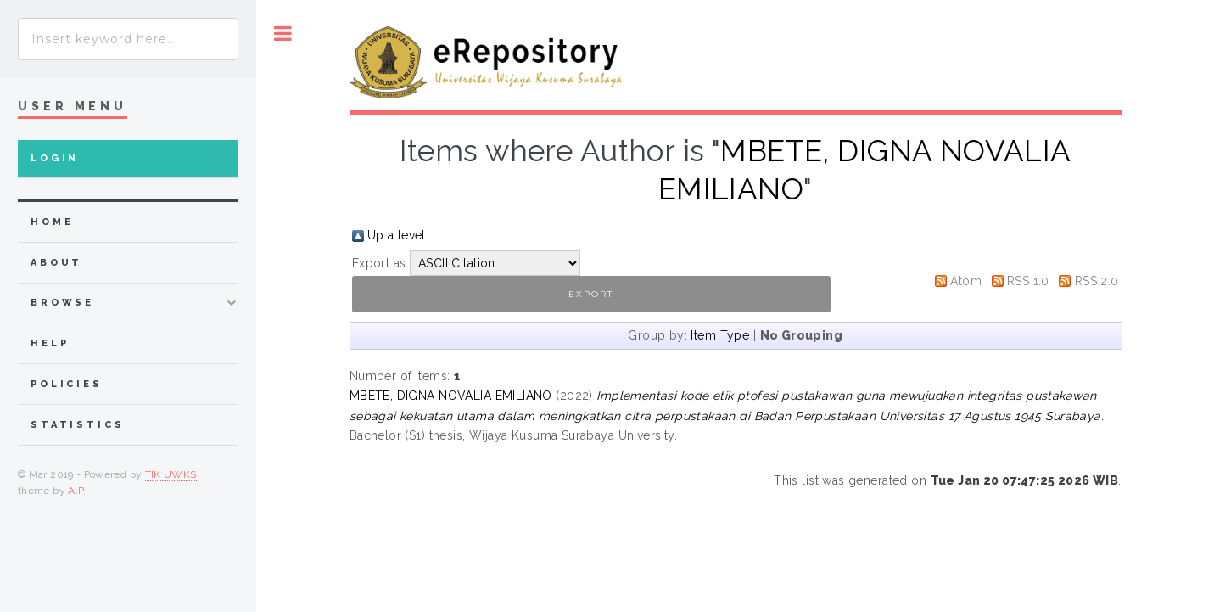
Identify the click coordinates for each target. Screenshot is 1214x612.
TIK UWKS (171, 474)
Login (55, 158)
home (52, 221)
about (56, 262)
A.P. (77, 491)
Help (50, 343)
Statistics (78, 424)
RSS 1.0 (1028, 281)
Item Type (720, 335)
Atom (966, 281)
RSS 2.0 (1097, 281)
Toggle (283, 33)
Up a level (396, 235)
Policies (67, 384)
